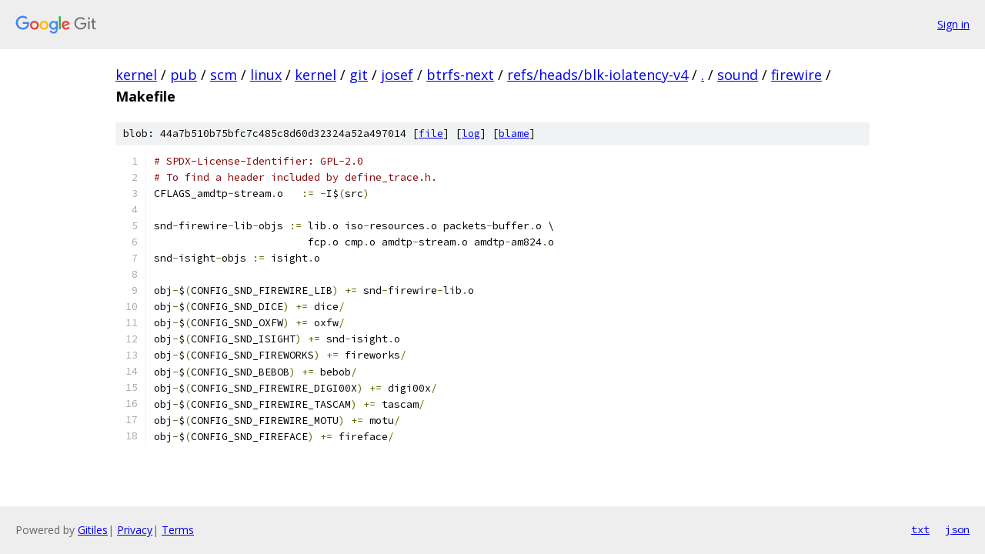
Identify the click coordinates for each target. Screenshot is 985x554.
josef (397, 74)
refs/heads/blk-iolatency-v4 (597, 74)
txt (920, 529)
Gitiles (93, 529)
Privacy (134, 529)
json (957, 529)
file (431, 133)
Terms (178, 529)
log (471, 133)
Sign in (953, 24)
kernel (136, 74)
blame (514, 133)
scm (223, 74)
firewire (796, 74)
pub (183, 74)
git (358, 74)
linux (266, 74)
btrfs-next (460, 74)
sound (737, 74)
